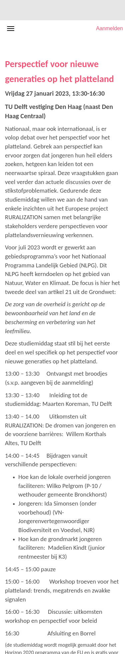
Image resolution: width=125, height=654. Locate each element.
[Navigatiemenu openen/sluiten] (10, 28)
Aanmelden (109, 28)
